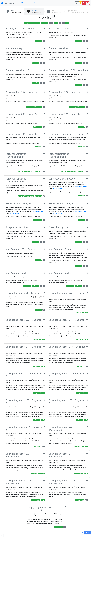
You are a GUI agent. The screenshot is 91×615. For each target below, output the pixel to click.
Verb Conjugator (57, 188)
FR (88, 3)
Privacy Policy (70, 3)
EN (84, 3)
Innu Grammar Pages (81, 186)
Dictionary (24, 3)
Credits (31, 3)
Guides (36, 3)
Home (18, 3)
